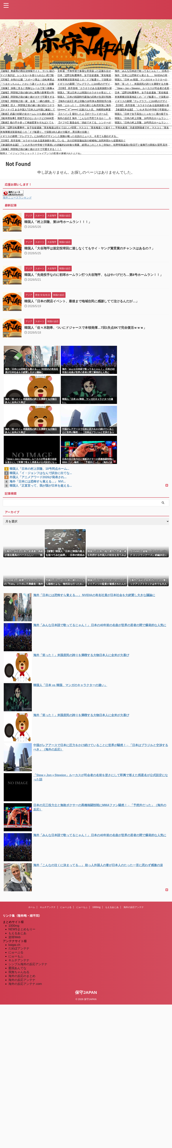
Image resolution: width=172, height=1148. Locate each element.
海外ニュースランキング (17, 197)
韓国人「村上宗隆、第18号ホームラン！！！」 (59, 222)
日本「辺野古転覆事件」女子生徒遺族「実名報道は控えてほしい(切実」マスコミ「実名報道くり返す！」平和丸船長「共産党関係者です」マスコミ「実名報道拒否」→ (86, 75)
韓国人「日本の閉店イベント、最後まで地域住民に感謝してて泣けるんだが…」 (85, 304)
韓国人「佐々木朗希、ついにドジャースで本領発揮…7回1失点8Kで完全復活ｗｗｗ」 (89, 331)
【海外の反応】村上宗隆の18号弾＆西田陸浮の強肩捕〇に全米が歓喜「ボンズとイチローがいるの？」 (86, 101)
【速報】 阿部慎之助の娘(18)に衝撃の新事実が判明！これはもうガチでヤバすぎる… (28, 92)
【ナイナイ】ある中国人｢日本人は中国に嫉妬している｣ (28, 109)
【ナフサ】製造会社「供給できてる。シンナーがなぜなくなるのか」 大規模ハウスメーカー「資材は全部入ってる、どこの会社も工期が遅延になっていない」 (86, 122)
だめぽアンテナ (18, 951)
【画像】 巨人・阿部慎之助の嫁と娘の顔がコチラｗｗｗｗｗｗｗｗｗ (28, 105)
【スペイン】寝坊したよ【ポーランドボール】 (83, 114)
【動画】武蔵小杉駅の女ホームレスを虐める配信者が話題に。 (28, 114)
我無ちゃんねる (18, 975)
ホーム (31, 910)
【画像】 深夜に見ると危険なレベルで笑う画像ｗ (27, 88)
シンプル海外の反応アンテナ (27, 967)
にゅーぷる (65, 910)
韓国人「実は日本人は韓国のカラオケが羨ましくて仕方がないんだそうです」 (86, 92)
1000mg (96, 910)
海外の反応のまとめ (21, 979)
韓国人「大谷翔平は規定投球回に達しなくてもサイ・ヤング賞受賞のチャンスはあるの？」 (93, 248)
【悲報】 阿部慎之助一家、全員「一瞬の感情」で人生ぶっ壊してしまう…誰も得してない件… (28, 101)
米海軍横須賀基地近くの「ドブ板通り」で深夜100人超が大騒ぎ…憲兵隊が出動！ (86, 79)
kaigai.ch (14, 948)
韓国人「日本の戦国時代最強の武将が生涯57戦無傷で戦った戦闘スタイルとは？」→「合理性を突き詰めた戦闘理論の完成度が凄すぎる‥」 (86, 96)
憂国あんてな (17, 971)
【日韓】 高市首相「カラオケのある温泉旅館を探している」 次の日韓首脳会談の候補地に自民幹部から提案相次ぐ (86, 88)
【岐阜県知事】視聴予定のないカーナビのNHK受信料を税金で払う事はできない (28, 118)
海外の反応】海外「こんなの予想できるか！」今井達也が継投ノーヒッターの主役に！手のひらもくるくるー (86, 118)
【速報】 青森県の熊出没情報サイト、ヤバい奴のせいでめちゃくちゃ (28, 71)
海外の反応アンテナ (134, 910)
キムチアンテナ (48, 910)
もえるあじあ (112, 910)
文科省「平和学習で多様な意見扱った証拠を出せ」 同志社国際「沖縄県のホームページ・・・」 (86, 71)
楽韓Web (14, 940)
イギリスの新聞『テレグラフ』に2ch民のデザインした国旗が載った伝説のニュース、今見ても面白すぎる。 (86, 84)
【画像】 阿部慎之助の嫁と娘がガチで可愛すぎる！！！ (28, 96)
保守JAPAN (86, 995)
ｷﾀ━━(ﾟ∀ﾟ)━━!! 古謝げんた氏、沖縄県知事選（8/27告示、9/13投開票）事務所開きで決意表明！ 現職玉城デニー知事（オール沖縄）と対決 (86, 109)
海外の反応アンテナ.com (25, 987)
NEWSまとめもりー (21, 932)
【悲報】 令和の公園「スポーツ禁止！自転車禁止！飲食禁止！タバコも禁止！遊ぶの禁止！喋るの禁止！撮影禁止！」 (28, 79)
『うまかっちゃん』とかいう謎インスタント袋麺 (27, 84)
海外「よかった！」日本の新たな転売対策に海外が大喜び (86, 105)
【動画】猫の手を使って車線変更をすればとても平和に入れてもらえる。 (28, 122)
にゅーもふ (82, 910)
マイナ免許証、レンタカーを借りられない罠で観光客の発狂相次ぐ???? (28, 75)
